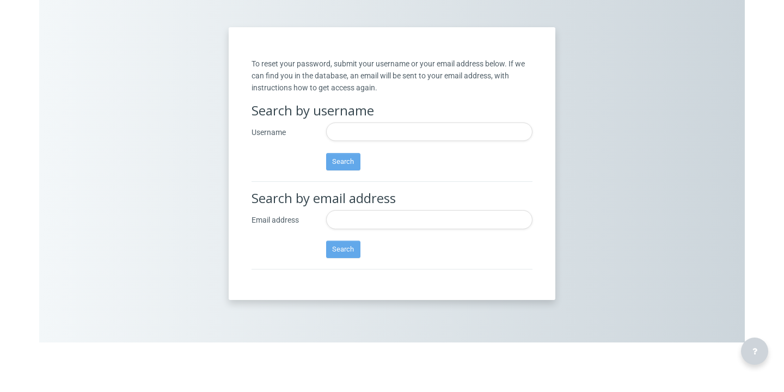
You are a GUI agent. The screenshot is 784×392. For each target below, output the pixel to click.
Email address (275, 242)
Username (269, 155)
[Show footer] (754, 351)
